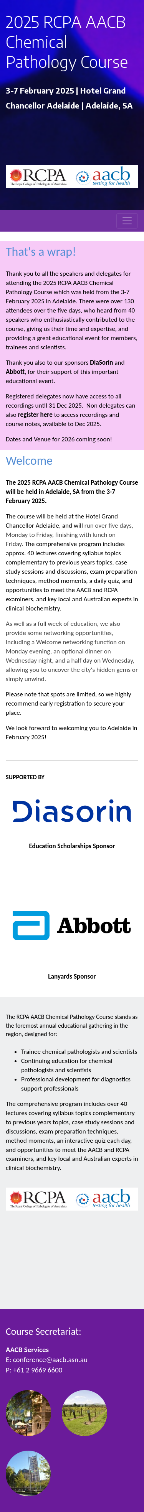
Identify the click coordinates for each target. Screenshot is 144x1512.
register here (35, 415)
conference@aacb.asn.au (50, 1359)
